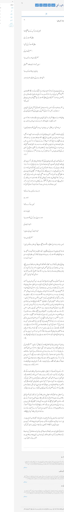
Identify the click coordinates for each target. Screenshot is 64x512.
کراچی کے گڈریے (50, 456)
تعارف (39, 5)
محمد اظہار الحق (47, 5)
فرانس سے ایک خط (50, 485)
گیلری (23, 5)
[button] (10, 19)
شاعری (31, 5)
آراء (27, 5)
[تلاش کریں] (8, 3)
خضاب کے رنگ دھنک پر (49, 471)
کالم (35, 5)
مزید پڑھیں (11, 467)
